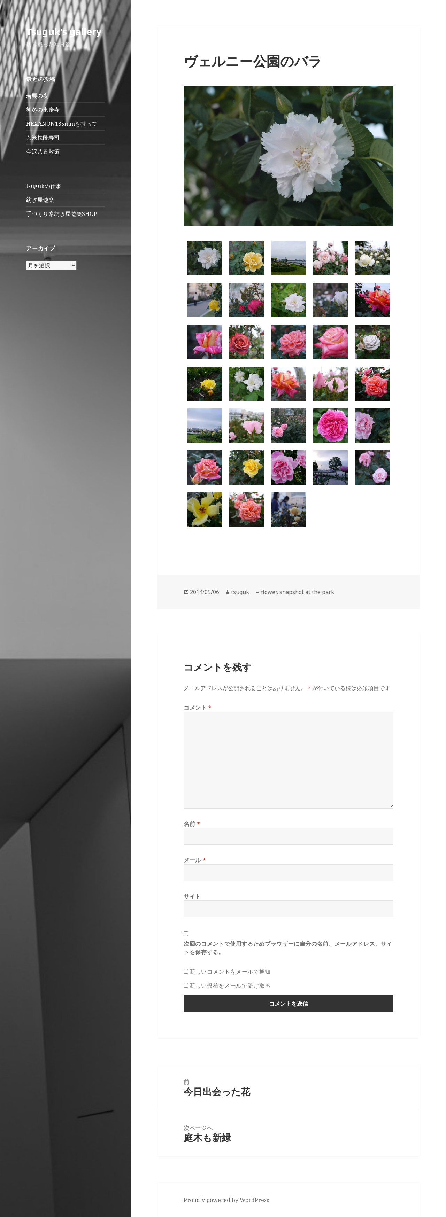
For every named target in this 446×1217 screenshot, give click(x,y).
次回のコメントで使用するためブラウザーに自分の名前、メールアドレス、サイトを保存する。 (288, 948)
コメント (198, 707)
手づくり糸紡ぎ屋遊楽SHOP (61, 214)
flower (269, 592)
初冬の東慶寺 (43, 110)
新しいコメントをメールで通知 (230, 971)
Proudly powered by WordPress (226, 1200)
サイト (192, 896)
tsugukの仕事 (43, 186)
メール (195, 860)
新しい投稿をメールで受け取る (230, 985)
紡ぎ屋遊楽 (40, 200)
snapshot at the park (306, 592)
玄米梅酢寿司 (43, 137)
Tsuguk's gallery (63, 31)
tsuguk (240, 592)
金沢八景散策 (43, 151)
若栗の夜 (37, 96)
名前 (192, 824)
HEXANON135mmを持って (61, 123)
